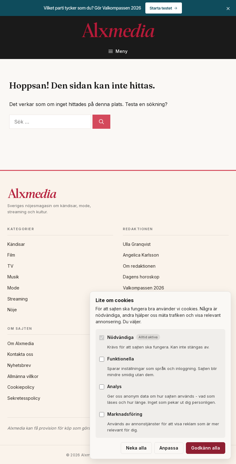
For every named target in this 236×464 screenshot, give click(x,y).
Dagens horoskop (141, 276)
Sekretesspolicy (23, 398)
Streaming (17, 298)
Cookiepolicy (20, 387)
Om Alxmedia (20, 343)
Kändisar (16, 244)
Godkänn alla (205, 447)
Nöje (12, 309)
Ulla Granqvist (137, 244)
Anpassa (168, 447)
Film (11, 255)
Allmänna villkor (22, 376)
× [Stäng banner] (228, 8)
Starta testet (161, 8)
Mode (13, 287)
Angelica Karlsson (141, 255)
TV (10, 266)
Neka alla (136, 447)
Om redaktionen (139, 266)
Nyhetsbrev (19, 365)
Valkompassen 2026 (143, 287)
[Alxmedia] (118, 193)
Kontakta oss (20, 354)
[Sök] (101, 122)
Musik (13, 276)
